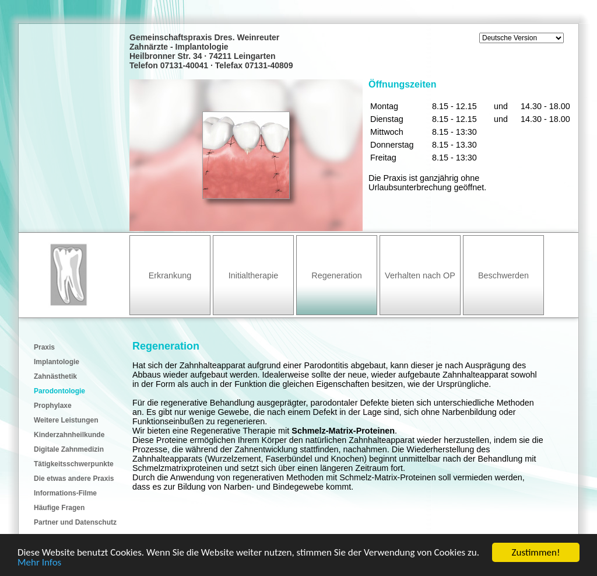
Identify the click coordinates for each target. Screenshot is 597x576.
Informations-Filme (65, 493)
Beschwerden (503, 275)
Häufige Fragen (59, 508)
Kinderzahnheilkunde (69, 435)
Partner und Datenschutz (75, 522)
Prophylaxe (53, 406)
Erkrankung (170, 275)
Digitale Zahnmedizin (69, 449)
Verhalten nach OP (420, 275)
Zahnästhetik (55, 376)
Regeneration (336, 275)
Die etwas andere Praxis (74, 478)
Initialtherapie (254, 275)
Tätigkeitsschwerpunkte (74, 464)
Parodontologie (59, 391)
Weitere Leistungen (66, 420)
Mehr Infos (39, 563)
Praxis (44, 347)
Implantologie (56, 362)
